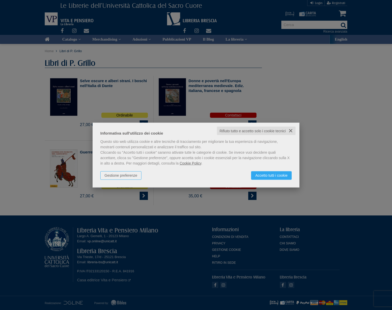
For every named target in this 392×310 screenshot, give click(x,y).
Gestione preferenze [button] (120, 175)
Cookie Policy (190, 163)
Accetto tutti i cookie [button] (271, 175)
